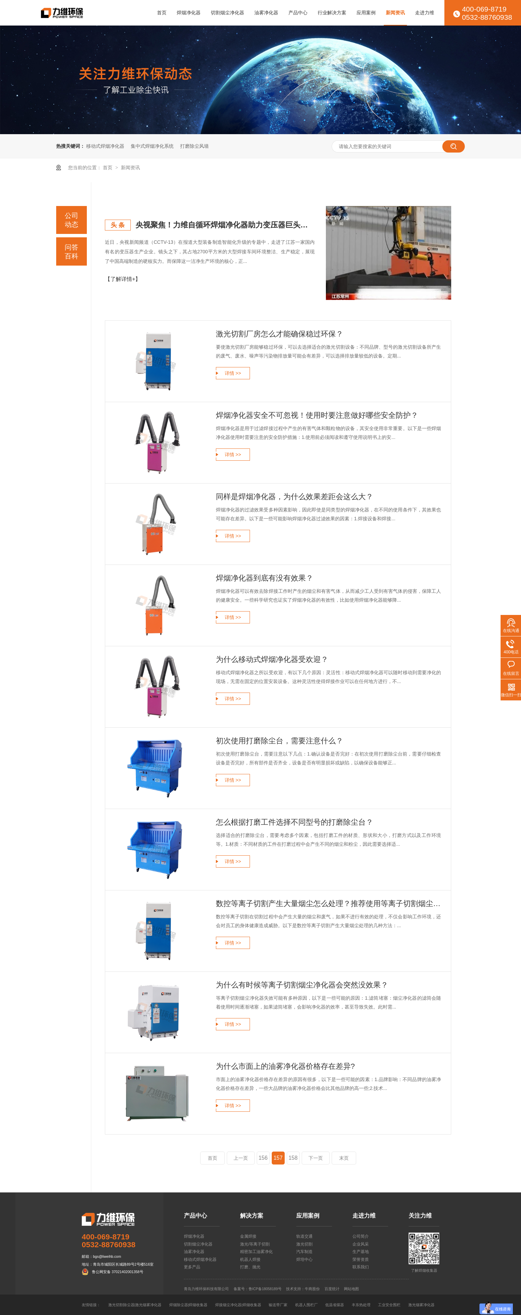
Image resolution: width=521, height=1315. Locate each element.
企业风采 (360, 1244)
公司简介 (360, 1236)
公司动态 (71, 220)
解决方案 (251, 1216)
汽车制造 (304, 1251)
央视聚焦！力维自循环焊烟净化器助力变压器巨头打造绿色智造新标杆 (225, 225)
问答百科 (71, 251)
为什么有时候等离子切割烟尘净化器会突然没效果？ (302, 985)
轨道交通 (304, 1236)
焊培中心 (304, 1259)
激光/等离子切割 (255, 1244)
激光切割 (304, 1244)
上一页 (241, 1158)
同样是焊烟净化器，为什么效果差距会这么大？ (294, 496)
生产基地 (360, 1251)
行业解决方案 (332, 12)
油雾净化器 (266, 12)
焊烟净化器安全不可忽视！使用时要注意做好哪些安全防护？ (317, 415)
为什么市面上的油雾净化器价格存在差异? (285, 1066)
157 (278, 1158)
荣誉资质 (360, 1259)
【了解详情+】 (123, 279)
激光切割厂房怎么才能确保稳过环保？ (279, 334)
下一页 (316, 1158)
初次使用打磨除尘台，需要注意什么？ (279, 740)
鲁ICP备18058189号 (265, 1289)
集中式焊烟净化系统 (152, 146)
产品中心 (297, 12)
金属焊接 (248, 1236)
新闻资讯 (395, 12)
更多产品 (192, 1267)
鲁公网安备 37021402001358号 (117, 1272)
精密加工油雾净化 (256, 1251)
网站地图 (351, 1289)
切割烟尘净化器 (227, 12)
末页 (344, 1158)
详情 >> (233, 373)
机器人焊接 (250, 1259)
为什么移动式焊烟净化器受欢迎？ (272, 659)
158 (293, 1158)
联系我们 (360, 1267)
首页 (162, 12)
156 (263, 1158)
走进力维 (424, 12)
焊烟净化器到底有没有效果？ (264, 578)
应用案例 (366, 12)
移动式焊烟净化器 (105, 146)
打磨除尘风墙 (194, 146)
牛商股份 (312, 1289)
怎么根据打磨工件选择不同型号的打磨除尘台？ (294, 822)
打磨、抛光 (250, 1267)
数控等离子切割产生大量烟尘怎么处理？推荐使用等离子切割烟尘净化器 (328, 903)
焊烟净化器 (189, 12)
